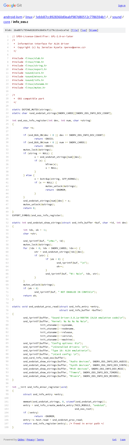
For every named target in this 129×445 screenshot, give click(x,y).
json (123, 439)
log (84, 30)
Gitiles (21, 439)
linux (29, 17)
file (75, 30)
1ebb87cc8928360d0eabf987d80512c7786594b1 (70, 17)
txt (114, 439)
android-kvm (12, 17)
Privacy (30, 439)
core (6, 22)
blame (93, 30)
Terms (40, 439)
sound (117, 17)
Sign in (122, 5)
